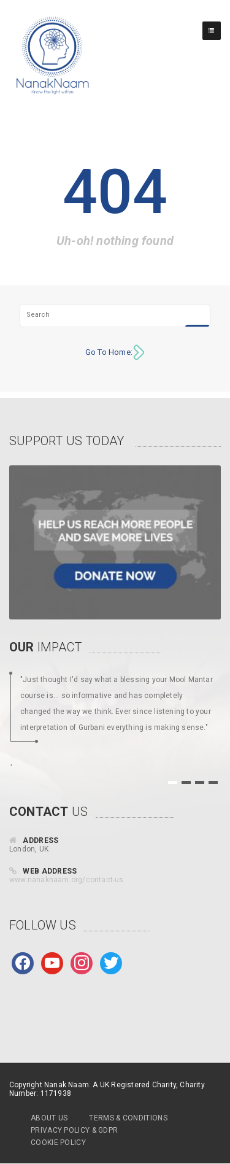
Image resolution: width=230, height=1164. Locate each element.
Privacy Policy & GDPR (74, 1130)
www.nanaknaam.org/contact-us (66, 879)
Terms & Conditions (128, 1118)
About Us (49, 1118)
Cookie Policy (58, 1142)
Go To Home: (108, 352)
